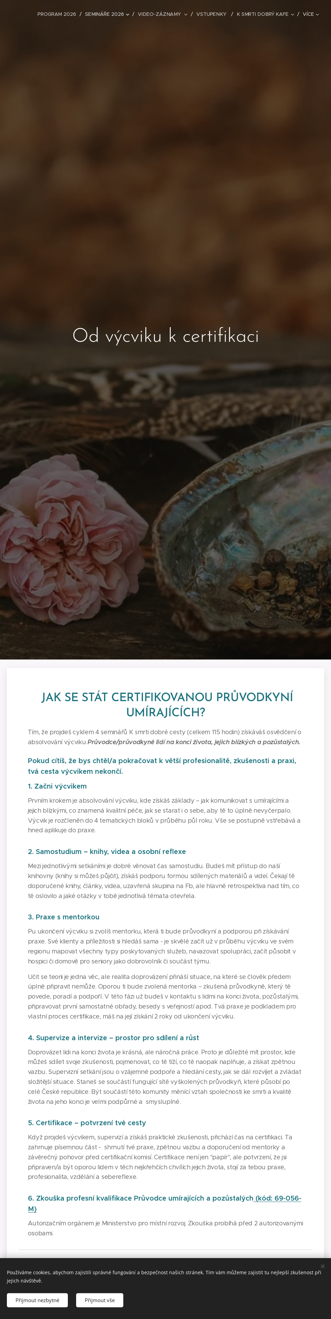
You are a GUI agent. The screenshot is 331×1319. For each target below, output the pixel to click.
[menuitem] (62, 14)
